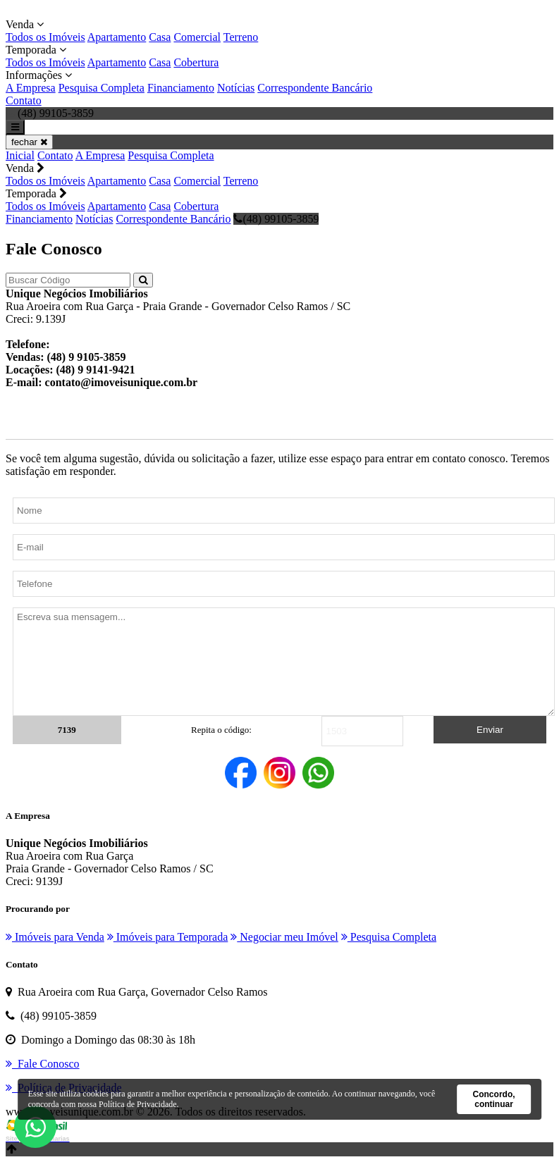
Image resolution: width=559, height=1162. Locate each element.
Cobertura (196, 62)
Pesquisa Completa (102, 88)
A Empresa (31, 88)
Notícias (235, 88)
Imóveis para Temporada (167, 937)
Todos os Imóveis (45, 37)
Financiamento (180, 88)
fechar (29, 142)
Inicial (20, 155)
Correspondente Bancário (314, 88)
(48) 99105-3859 (276, 219)
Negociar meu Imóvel (284, 937)
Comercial (197, 37)
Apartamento (117, 37)
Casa (160, 37)
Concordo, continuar (494, 1099)
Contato (24, 100)
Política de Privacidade (138, 1104)
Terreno (241, 37)
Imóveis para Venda (55, 937)
